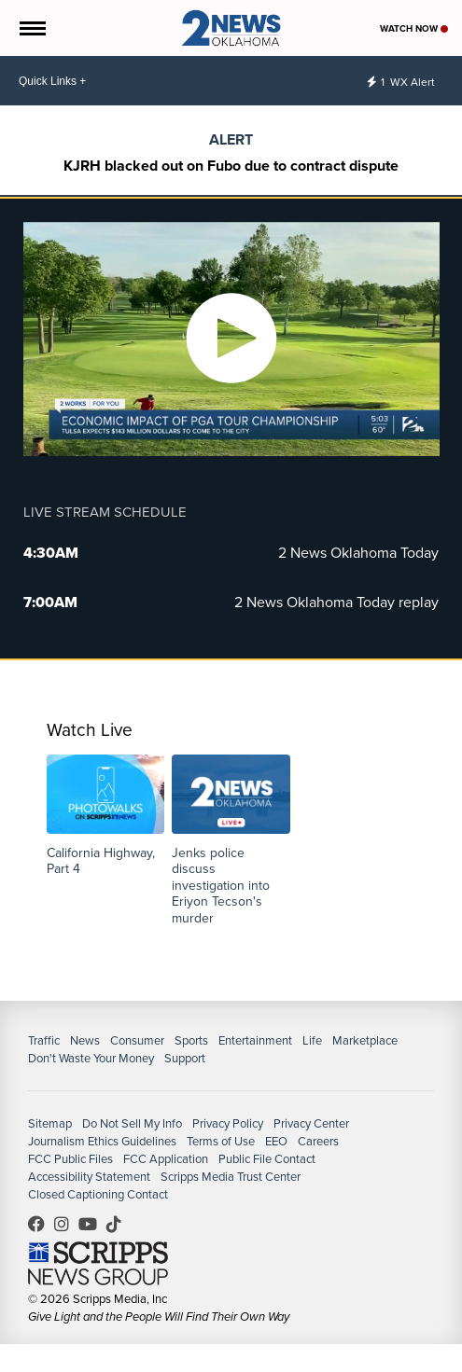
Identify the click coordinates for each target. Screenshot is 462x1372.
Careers (318, 1141)
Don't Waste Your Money (91, 1058)
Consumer (137, 1040)
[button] (106, 816)
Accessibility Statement (89, 1176)
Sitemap (50, 1123)
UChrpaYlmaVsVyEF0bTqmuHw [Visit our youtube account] (92, 1223)
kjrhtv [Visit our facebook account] (41, 1223)
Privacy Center (311, 1123)
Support (184, 1058)
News (85, 1040)
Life (312, 1040)
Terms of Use (221, 1141)
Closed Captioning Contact (98, 1194)
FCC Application (165, 1159)
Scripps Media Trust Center (231, 1176)
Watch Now (414, 28)
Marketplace (365, 1040)
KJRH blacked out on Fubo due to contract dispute (231, 165)
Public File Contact (266, 1159)
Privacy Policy (227, 1123)
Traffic (44, 1040)
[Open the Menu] (31, 28)
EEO (276, 1141)
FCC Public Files (70, 1159)
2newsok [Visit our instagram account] (66, 1223)
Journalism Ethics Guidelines (102, 1141)
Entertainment (255, 1040)
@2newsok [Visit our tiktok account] (118, 1223)
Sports (191, 1040)
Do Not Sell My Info (132, 1123)
